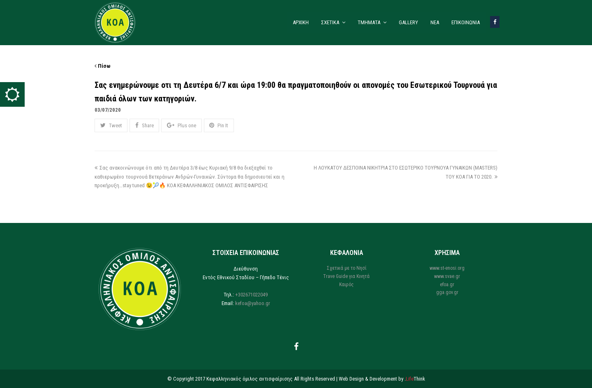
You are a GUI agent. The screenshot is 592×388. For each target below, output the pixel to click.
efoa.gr (447, 284)
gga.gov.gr (447, 292)
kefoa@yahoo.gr (252, 303)
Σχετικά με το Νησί (346, 268)
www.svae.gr (447, 276)
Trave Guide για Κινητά (346, 276)
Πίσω (103, 66)
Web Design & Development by (382, 379)
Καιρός (346, 284)
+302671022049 (251, 295)
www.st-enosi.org (447, 268)
